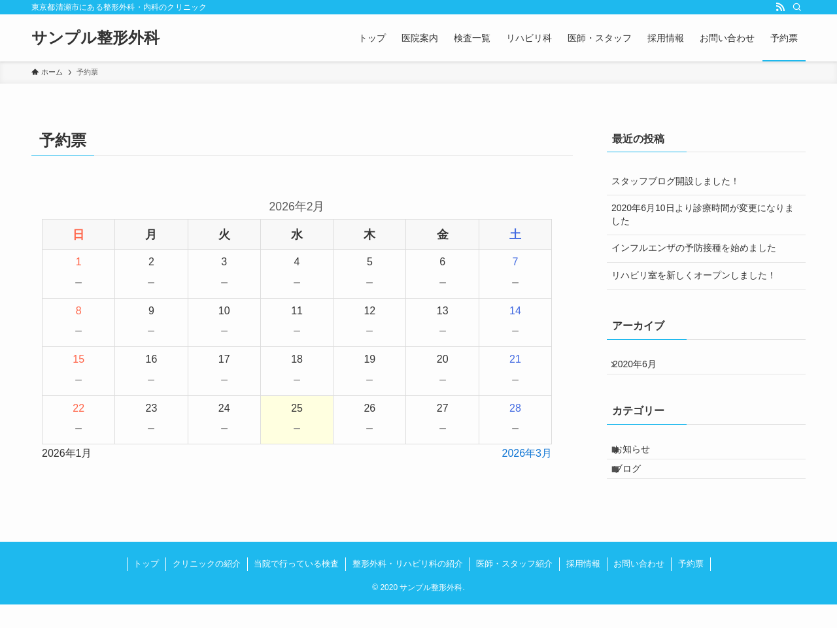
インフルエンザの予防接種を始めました (693, 247)
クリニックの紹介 (207, 587)
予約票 (691, 587)
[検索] (797, 7)
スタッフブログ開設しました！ (675, 181)
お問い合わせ (638, 587)
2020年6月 (642, 368)
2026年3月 (527, 453)
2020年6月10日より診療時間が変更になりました (702, 214)
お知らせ (641, 460)
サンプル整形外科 (95, 38)
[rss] (780, 7)
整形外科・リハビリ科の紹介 (407, 587)
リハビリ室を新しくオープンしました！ (693, 275)
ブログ (637, 488)
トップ (146, 587)
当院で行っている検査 (296, 587)
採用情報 (583, 587)
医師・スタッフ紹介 (514, 587)
